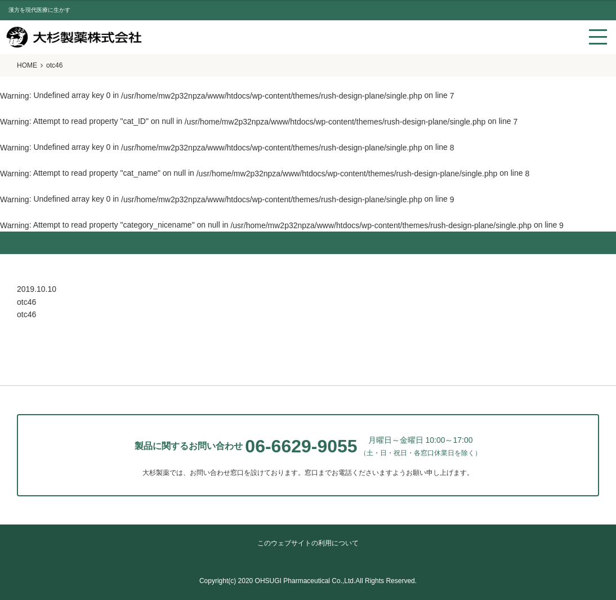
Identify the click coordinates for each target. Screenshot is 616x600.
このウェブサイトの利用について (308, 543)
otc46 (26, 314)
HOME (27, 65)
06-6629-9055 (301, 446)
